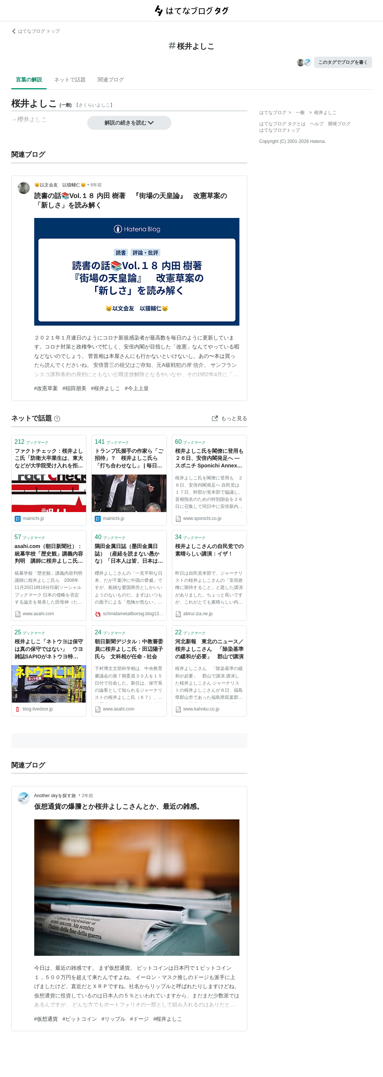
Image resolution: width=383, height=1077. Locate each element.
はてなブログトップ (279, 130)
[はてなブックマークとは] (57, 418)
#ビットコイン (79, 1019)
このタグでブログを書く (343, 62)
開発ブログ (339, 123)
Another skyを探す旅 (55, 795)
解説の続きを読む (129, 123)
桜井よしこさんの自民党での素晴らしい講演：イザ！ (209, 550)
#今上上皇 (137, 388)
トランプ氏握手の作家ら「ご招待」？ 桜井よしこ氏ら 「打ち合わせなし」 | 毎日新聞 (129, 459)
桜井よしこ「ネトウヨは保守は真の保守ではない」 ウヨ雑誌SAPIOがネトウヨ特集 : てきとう (49, 649)
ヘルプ (317, 123)
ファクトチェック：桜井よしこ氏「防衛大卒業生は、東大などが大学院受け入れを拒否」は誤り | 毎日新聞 (49, 459)
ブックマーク (32, 442)
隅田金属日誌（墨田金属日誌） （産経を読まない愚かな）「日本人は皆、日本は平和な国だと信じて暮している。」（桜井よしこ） (129, 554)
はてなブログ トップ (35, 31)
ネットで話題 (70, 80)
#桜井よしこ (105, 388)
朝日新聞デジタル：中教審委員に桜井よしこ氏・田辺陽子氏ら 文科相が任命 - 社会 (129, 648)
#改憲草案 (46, 388)
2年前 (87, 795)
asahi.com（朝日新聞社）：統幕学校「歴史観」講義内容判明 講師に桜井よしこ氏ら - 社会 (49, 554)
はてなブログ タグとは (282, 123)
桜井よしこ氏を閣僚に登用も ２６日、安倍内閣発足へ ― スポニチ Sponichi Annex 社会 (209, 459)
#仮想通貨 (46, 1019)
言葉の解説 (29, 80)
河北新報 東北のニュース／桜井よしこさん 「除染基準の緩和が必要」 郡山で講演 (209, 648)
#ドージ (139, 1019)
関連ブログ (111, 80)
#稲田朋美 (74, 388)
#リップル (113, 1019)
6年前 (96, 185)
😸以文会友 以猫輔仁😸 (60, 185)
